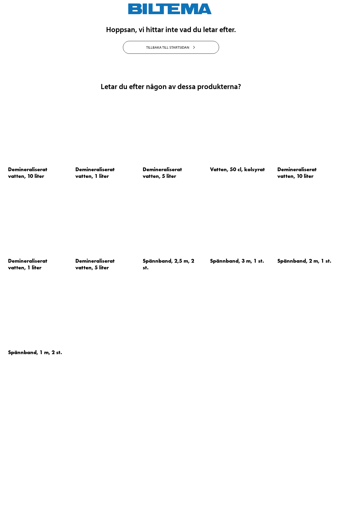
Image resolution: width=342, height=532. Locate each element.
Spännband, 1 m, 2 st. (35, 494)
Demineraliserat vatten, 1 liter (95, 315)
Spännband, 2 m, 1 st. (304, 402)
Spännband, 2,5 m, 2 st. (168, 406)
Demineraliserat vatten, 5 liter (162, 315)
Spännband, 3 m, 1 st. (237, 402)
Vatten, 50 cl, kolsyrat (237, 311)
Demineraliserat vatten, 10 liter (27, 315)
